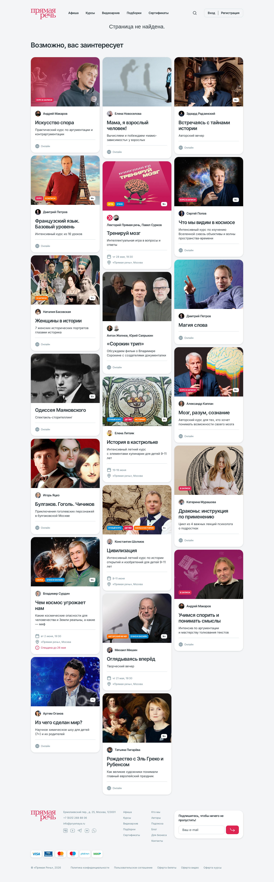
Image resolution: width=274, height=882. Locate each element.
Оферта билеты (166, 867)
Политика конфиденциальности (90, 867)
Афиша (73, 13)
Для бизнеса (159, 835)
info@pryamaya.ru (74, 823)
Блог (154, 829)
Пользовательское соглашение (133, 867)
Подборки (134, 13)
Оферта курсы (212, 867)
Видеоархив (111, 13)
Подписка (157, 823)
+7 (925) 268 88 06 (75, 817)
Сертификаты (159, 13)
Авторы (156, 817)
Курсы (90, 13)
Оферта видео (190, 867)
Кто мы (155, 811)
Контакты (157, 840)
